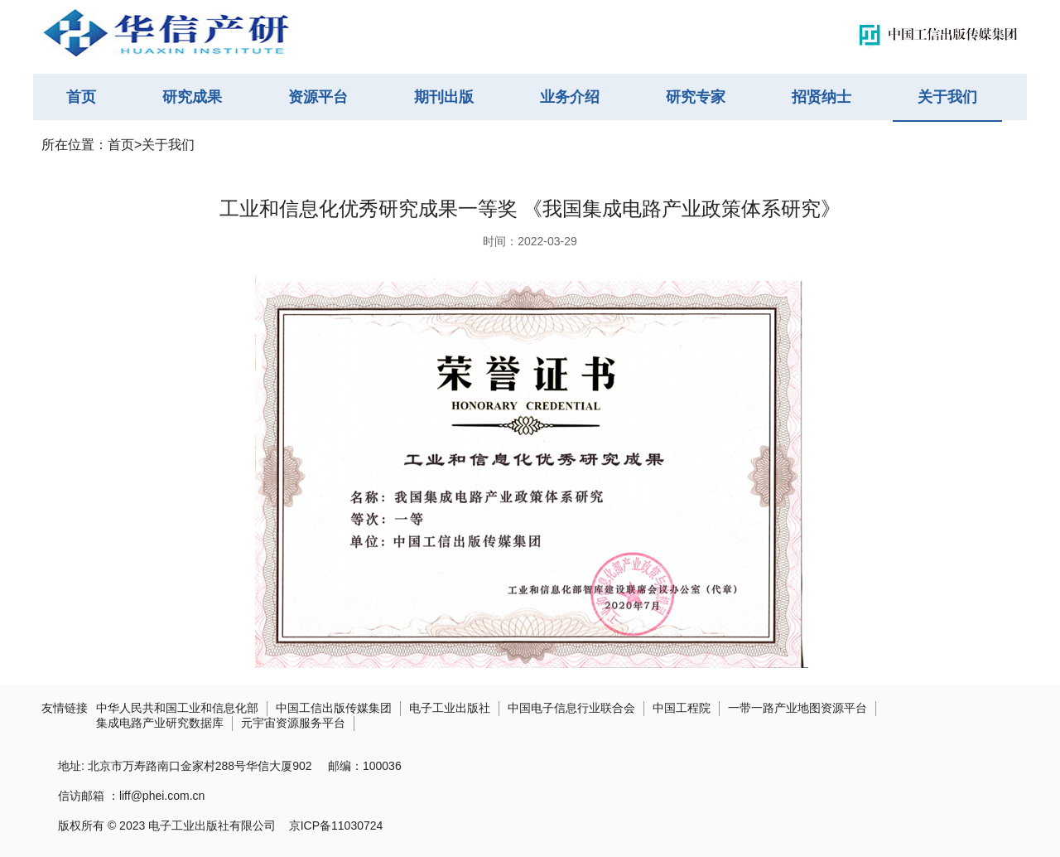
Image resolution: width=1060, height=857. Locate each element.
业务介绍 (570, 97)
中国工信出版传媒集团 (334, 707)
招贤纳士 (821, 97)
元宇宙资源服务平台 (293, 722)
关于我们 (947, 97)
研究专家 (695, 97)
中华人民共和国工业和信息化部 (177, 707)
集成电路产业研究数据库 (160, 722)
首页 (81, 97)
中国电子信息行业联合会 (571, 707)
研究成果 (192, 97)
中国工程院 (682, 707)
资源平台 (318, 97)
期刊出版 (444, 97)
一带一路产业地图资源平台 (797, 707)
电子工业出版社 (449, 707)
